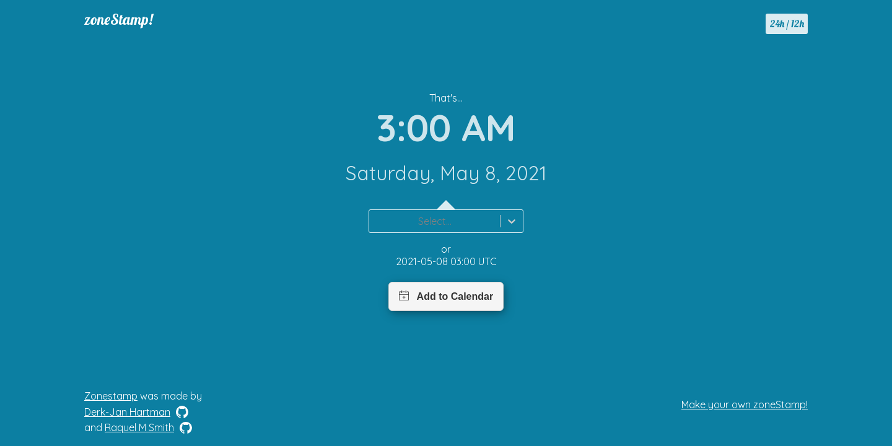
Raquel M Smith (139, 427)
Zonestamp (111, 396)
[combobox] (376, 221)
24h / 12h (787, 23)
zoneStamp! (118, 19)
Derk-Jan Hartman (127, 412)
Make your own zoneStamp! (744, 404)
